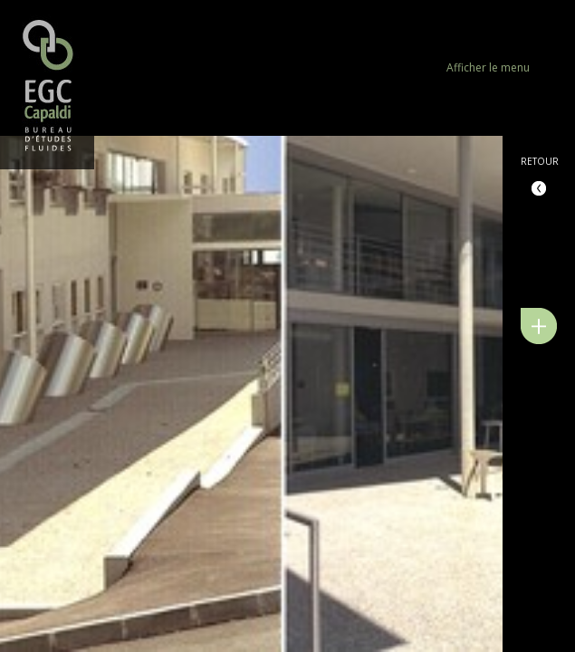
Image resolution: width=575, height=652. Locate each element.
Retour (540, 161)
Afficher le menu (488, 67)
